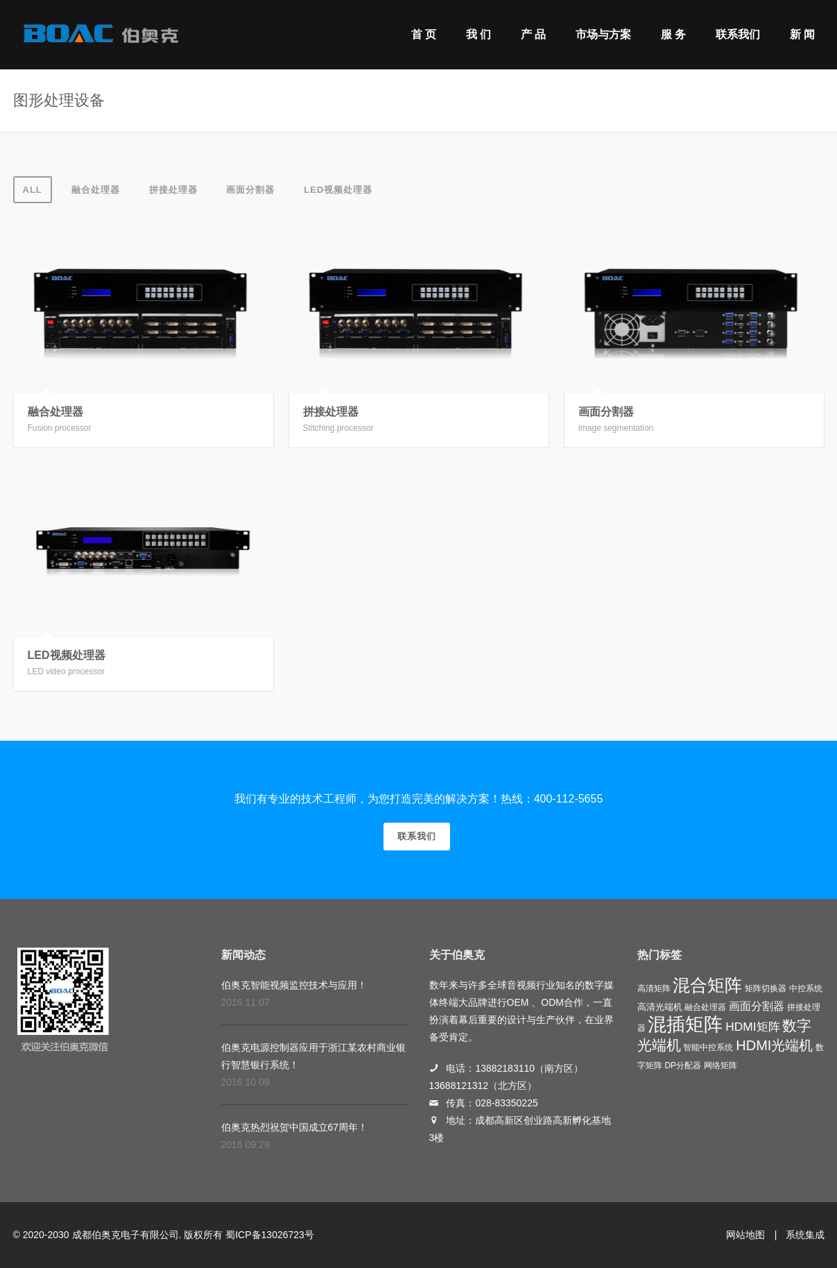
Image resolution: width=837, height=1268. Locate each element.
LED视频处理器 (338, 190)
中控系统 (805, 988)
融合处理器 (95, 190)
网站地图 (745, 1234)
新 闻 (802, 34)
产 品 (533, 34)
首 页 (423, 34)
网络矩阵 (720, 1065)
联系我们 (738, 34)
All (32, 190)
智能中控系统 (708, 1047)
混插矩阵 (685, 1024)
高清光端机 (659, 1007)
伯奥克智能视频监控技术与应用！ (294, 985)
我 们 (478, 34)
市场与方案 (603, 34)
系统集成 (805, 1234)
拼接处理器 (173, 190)
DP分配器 (682, 1065)
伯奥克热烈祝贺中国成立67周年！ (294, 1127)
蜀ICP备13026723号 (269, 1234)
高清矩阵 (654, 988)
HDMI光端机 (774, 1045)
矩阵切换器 (765, 988)
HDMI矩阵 (752, 1027)
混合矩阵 (707, 985)
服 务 (673, 34)
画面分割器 (250, 190)
